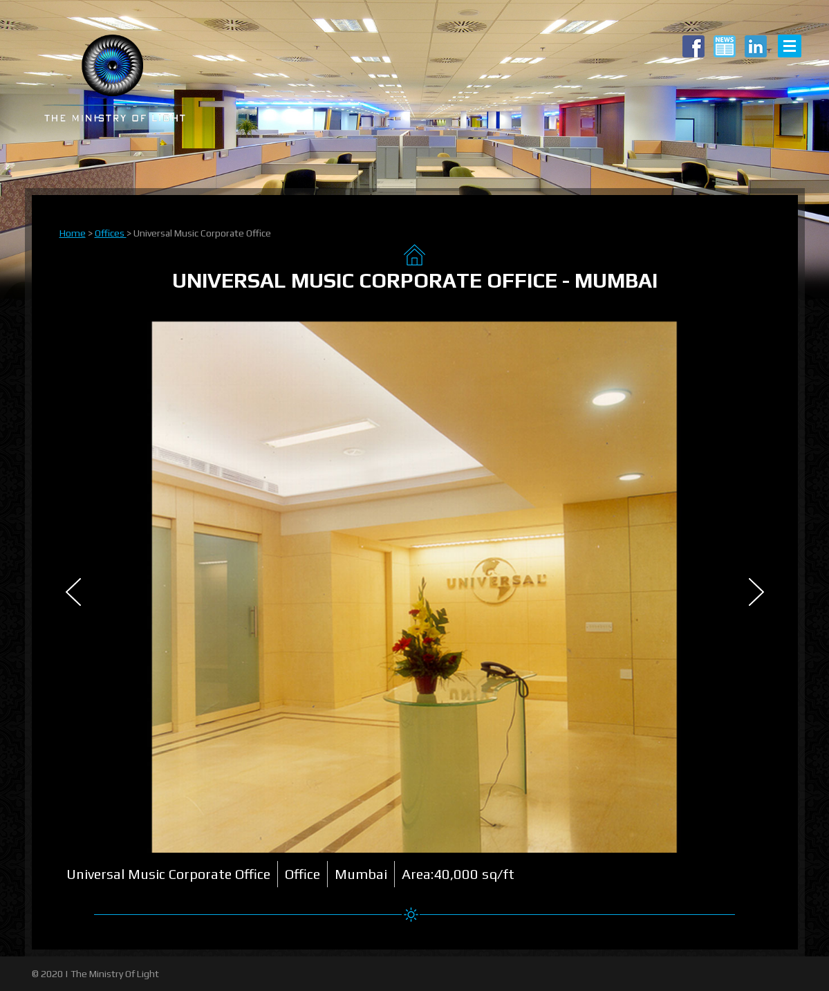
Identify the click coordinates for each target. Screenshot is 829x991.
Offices (111, 233)
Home (72, 233)
